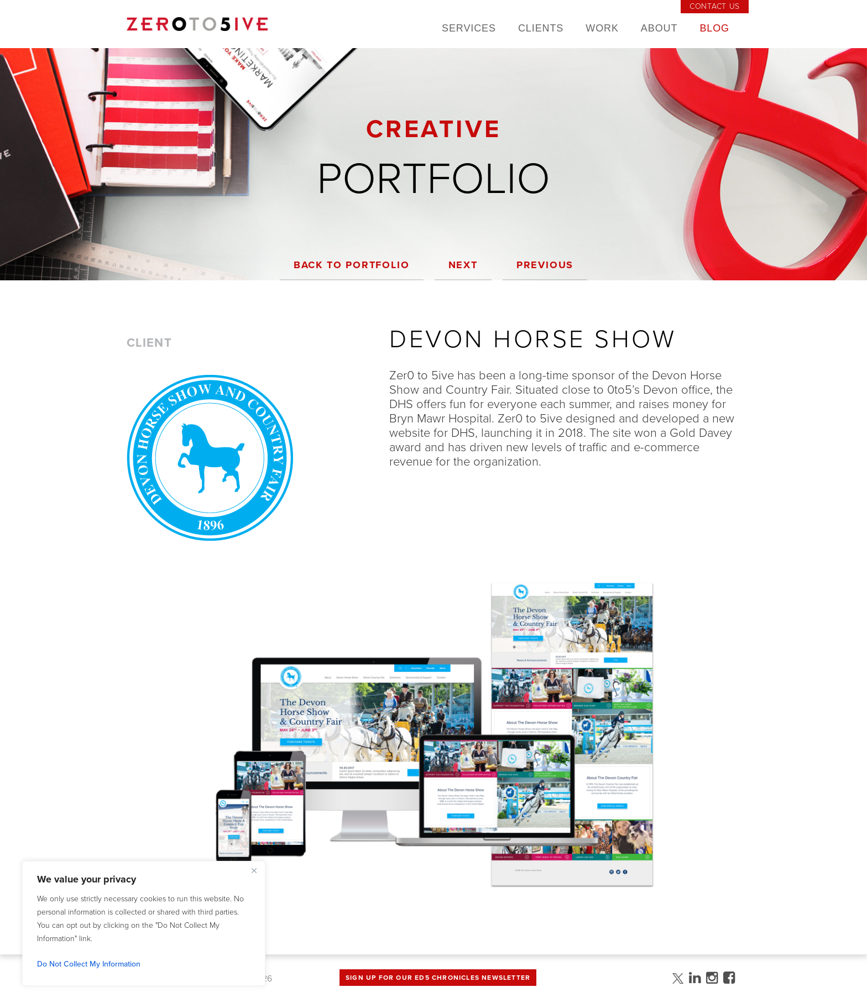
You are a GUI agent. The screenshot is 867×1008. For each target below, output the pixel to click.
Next (463, 265)
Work (602, 28)
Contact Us (715, 6)
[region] (143, 923)
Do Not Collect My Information (88, 964)
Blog (714, 28)
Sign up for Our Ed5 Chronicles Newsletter (438, 977)
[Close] (253, 870)
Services (469, 28)
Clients (540, 28)
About (659, 28)
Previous (544, 265)
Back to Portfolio (352, 265)
